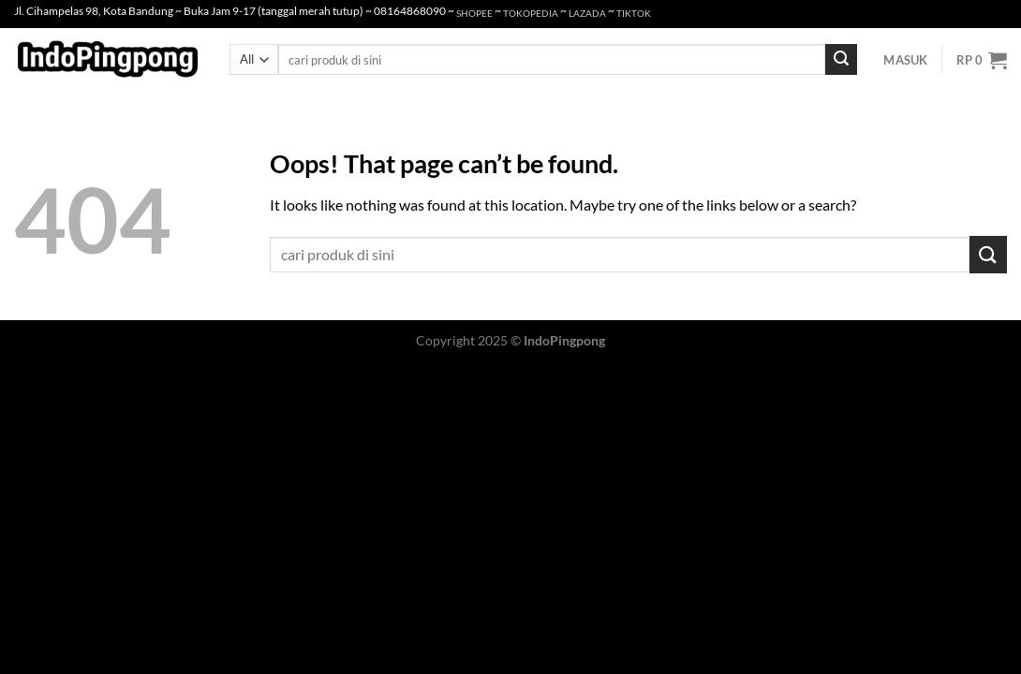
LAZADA (587, 13)
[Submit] (841, 60)
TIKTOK (633, 13)
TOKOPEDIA (530, 13)
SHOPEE (474, 13)
